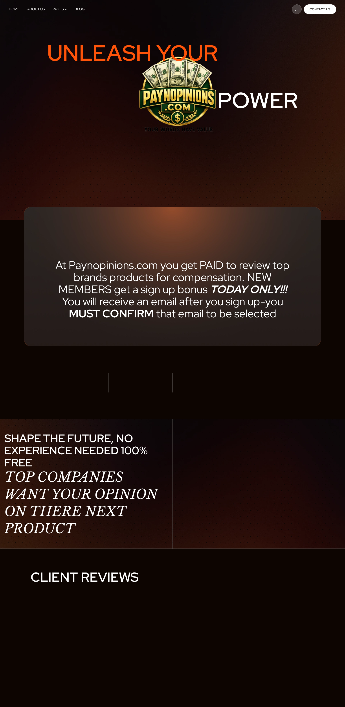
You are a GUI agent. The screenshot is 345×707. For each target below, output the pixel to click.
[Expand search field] (297, 9)
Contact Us (320, 9)
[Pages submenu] (66, 9)
